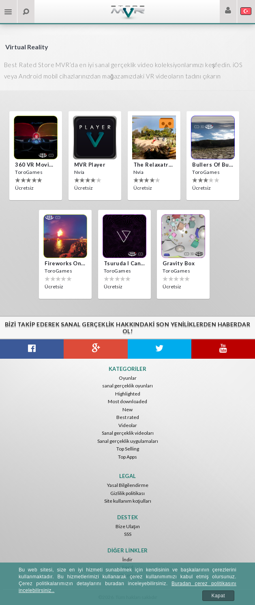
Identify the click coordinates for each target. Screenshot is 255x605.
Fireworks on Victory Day (65, 263)
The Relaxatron (154, 164)
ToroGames (29, 172)
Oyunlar (128, 378)
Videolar (127, 425)
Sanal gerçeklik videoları (128, 433)
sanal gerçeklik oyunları (127, 386)
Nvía (79, 172)
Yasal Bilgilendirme (127, 485)
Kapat (218, 596)
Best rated (127, 417)
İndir (127, 559)
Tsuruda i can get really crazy (124, 263)
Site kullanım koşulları (127, 501)
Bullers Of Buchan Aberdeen (213, 164)
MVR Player (89, 164)
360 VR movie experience (35, 164)
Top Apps (127, 457)
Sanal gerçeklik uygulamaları (127, 441)
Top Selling (127, 449)
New (127, 409)
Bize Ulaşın (128, 526)
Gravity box (179, 263)
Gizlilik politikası (127, 493)
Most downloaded (127, 401)
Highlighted (127, 394)
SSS (127, 534)
